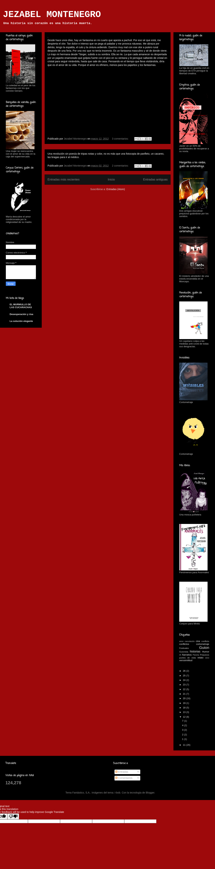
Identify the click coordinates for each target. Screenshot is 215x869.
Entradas (121, 771)
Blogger (150, 792)
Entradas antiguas (155, 179)
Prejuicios (204, 655)
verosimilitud (185, 660)
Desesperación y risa (21, 314)
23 (184, 684)
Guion (204, 647)
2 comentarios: (120, 165)
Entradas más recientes (63, 179)
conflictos (184, 644)
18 (184, 707)
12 (184, 716)
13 (184, 712)
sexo (207, 658)
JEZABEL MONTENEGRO (52, 14)
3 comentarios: (120, 138)
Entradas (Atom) (115, 189)
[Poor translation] (13, 816)
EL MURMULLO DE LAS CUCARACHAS (21, 306)
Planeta (196, 655)
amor (181, 641)
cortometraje (202, 644)
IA (180, 655)
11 (184, 745)
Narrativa (187, 654)
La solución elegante (21, 321)
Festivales (184, 648)
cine (198, 641)
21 (184, 693)
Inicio (111, 179)
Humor (205, 651)
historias (195, 651)
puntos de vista (187, 657)
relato (201, 657)
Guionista (183, 651)
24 (184, 680)
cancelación (190, 641)
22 (184, 689)
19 (184, 703)
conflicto (205, 641)
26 (184, 670)
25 (184, 675)
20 (184, 698)
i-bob (117, 792)
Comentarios (123, 777)
